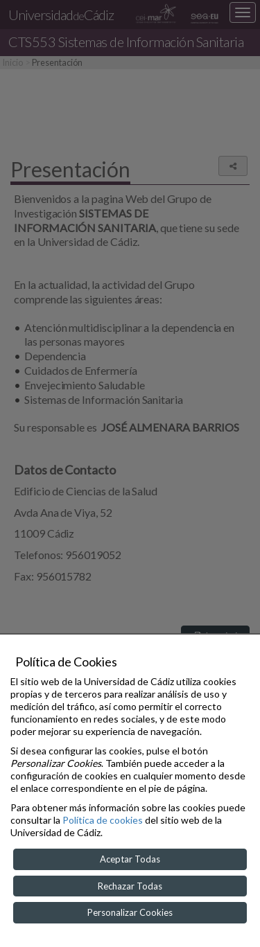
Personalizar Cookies (130, 912)
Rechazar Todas (130, 886)
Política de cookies (102, 820)
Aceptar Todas (130, 859)
